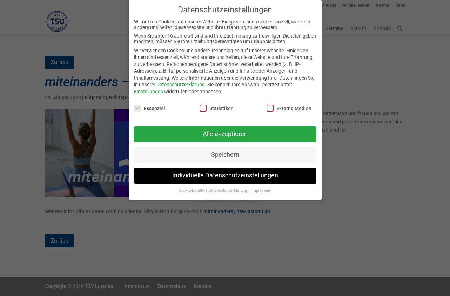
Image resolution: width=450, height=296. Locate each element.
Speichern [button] (225, 150)
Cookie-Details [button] (192, 186)
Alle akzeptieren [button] (225, 130)
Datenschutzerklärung (180, 80)
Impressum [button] (261, 186)
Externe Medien (289, 103)
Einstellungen (148, 87)
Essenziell (150, 103)
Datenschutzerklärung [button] (228, 186)
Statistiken (217, 103)
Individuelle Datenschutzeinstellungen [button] (225, 171)
